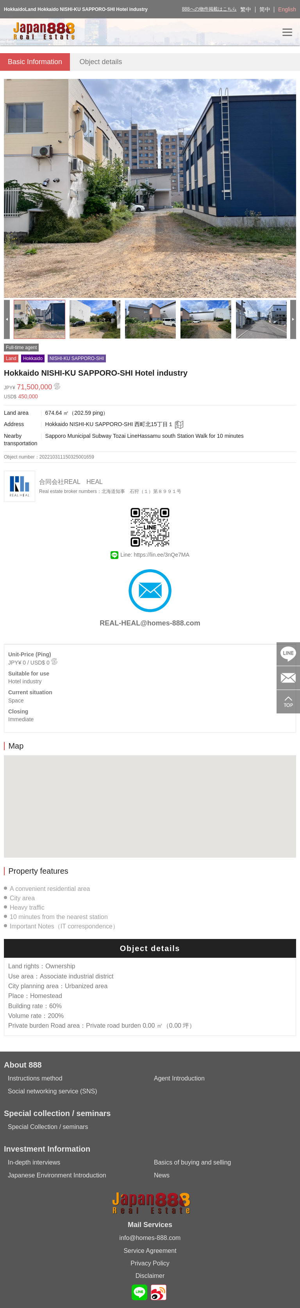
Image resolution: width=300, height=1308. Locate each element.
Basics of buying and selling (192, 1162)
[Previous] (7, 319)
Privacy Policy (150, 1263)
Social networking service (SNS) (52, 1091)
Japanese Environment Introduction (57, 1175)
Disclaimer (150, 1275)
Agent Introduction (179, 1078)
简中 (264, 9)
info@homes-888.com (150, 1238)
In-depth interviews (34, 1162)
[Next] (293, 319)
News (162, 1175)
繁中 (245, 9)
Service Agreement (149, 1250)
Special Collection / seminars (48, 1126)
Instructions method (35, 1078)
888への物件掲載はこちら (209, 9)
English (287, 9)
